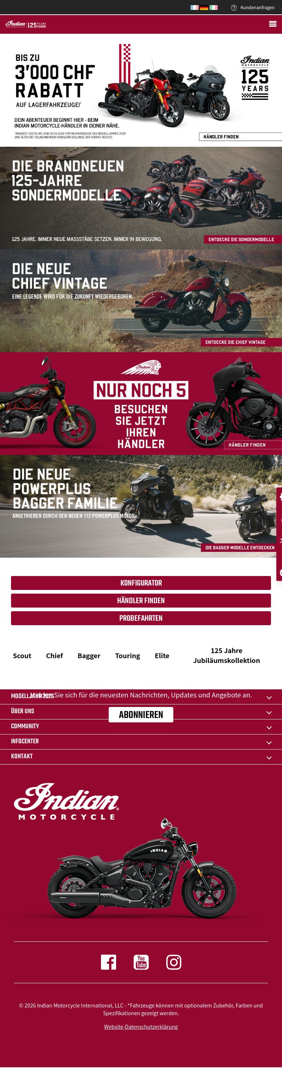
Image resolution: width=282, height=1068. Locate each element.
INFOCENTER (25, 741)
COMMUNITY (25, 726)
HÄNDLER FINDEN (141, 601)
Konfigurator (141, 583)
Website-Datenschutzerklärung (141, 1026)
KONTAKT (22, 756)
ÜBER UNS (22, 711)
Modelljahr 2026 (32, 696)
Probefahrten (141, 618)
